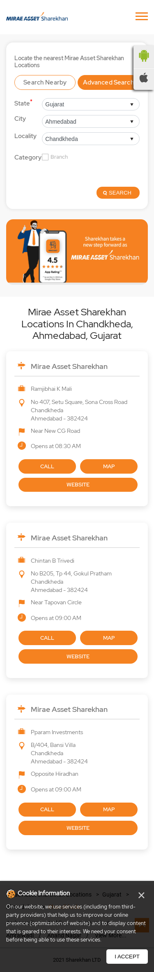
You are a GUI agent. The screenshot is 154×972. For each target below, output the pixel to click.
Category (27, 158)
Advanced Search (108, 82)
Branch (59, 157)
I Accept (127, 956)
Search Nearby (45, 82)
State (23, 102)
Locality (25, 136)
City (20, 118)
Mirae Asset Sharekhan (69, 366)
